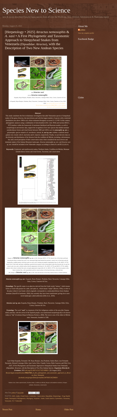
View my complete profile (86, 33)
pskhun (82, 30)
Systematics (59, 398)
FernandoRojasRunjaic (56, 107)
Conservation (41, 396)
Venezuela (8, 401)
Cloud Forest (24, 396)
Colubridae (32, 396)
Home (38, 409)
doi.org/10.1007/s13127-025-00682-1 (56, 103)
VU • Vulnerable (17, 401)
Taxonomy (66, 398)
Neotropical (13, 398)
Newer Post (7, 409)
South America (49, 398)
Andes (18, 396)
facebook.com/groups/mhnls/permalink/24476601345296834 (38, 377)
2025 (13, 396)
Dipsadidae (49, 396)
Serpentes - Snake (39, 398)
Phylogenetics (21, 398)
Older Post (68, 409)
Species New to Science (36, 10)
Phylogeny (30, 398)
